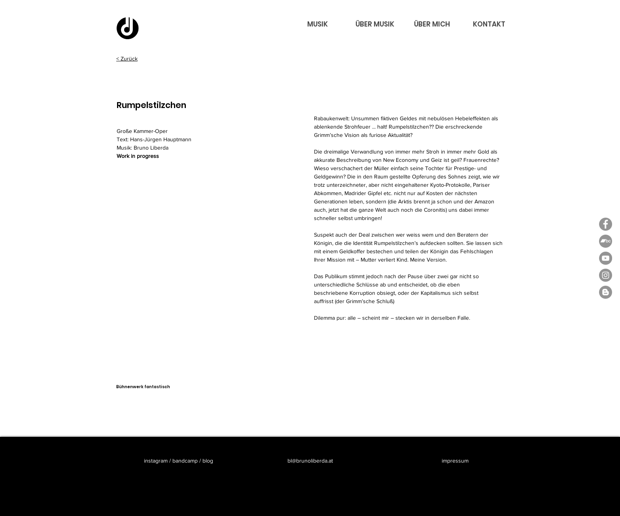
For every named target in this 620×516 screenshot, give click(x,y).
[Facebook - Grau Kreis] (605, 224)
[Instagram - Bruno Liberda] (605, 275)
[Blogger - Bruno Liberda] (605, 292)
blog (207, 460)
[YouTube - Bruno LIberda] (605, 258)
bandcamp (185, 460)
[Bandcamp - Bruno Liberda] (605, 241)
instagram (156, 460)
